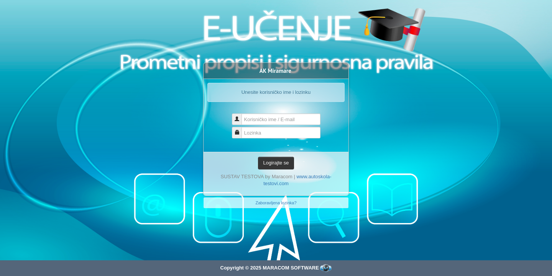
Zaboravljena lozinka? (275, 202)
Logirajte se (276, 163)
